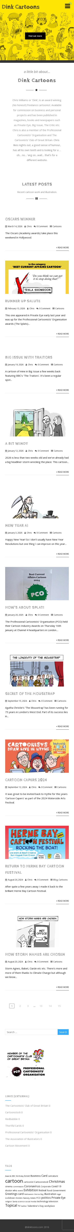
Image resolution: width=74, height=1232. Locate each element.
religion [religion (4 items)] (8, 1201)
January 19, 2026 (15, 364)
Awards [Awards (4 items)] (8, 1176)
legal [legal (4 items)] (59, 1194)
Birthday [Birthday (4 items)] (20, 1176)
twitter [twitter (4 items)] (24, 1206)
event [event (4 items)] (20, 1190)
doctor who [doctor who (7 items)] (11, 1190)
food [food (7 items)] (49, 1190)
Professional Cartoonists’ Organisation (27, 1132)
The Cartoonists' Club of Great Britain (26, 1105)
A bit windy (16, 443)
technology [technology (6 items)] (42, 1201)
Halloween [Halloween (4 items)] (29, 1194)
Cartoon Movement (16, 1145)
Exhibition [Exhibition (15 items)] (31, 1190)
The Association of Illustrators (22, 1139)
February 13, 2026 (16, 308)
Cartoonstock (13, 1112)
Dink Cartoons (21, 6)
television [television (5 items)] (53, 1201)
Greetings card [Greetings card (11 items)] (14, 1194)
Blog (55, 879)
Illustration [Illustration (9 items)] (50, 1194)
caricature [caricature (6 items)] (53, 1175)
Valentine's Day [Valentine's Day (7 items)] (36, 1205)
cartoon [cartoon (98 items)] (14, 1181)
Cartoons (57, 226)
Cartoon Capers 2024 (26, 780)
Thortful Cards (13, 1125)
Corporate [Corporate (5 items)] (46, 1186)
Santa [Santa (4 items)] (15, 1201)
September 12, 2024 (17, 787)
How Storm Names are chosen (35, 954)
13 (41, 1006)
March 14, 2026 (15, 226)
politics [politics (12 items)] (46, 1198)
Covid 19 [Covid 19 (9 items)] (56, 1186)
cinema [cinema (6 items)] (8, 1186)
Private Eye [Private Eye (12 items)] (58, 1198)
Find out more (35, 36)
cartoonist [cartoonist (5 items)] (28, 1182)
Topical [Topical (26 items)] (11, 1205)
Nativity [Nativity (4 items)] (26, 1198)
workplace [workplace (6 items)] (49, 1205)
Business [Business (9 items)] (35, 1175)
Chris (29, 226)
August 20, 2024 (15, 961)
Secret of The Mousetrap (30, 694)
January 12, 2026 (15, 450)
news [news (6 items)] (33, 1197)
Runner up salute (22, 301)
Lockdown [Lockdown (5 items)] (10, 1198)
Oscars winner (20, 219)
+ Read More (62, 247)
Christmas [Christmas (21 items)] (57, 1181)
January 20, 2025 (15, 614)
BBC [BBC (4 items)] (14, 1176)
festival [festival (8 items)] (42, 1190)
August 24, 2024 (15, 879)
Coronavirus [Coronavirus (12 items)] (32, 1186)
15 (59, 1006)
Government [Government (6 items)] (59, 1190)
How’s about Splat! (24, 607)
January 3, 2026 (15, 532)
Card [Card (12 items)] (44, 1176)
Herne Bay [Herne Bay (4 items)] (38, 1194)
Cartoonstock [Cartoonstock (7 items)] (41, 1181)
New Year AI (16, 525)
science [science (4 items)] (21, 1201)
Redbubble (11, 1119)
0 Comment (42, 226)
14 (50, 1006)
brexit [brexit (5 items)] (27, 1176)
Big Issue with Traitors (28, 357)
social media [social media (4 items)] (30, 1201)
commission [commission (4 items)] (18, 1186)
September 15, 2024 (17, 701)
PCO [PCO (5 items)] (38, 1198)
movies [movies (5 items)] (19, 1198)
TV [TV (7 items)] (19, 1205)
